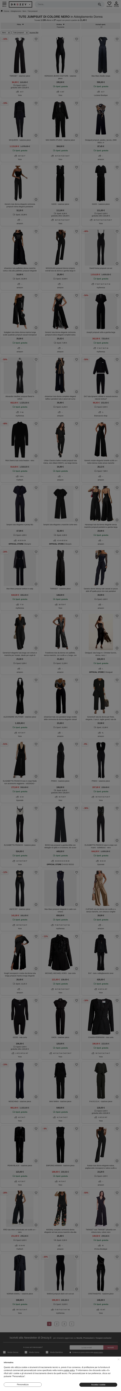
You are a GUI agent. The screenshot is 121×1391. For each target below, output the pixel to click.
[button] (118, 1359)
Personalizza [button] (23, 1384)
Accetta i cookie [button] (98, 1385)
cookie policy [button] (69, 1370)
